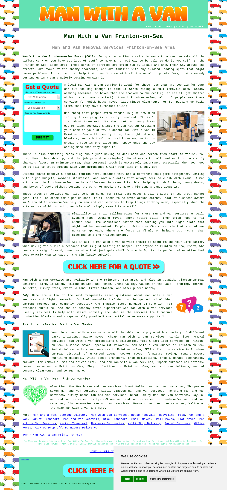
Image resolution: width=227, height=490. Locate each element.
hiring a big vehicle (65, 206)
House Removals (143, 415)
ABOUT (169, 26)
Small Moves (141, 419)
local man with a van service (92, 84)
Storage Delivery (73, 415)
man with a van (77, 407)
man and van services (170, 213)
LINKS (158, 26)
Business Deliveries (107, 423)
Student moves (34, 174)
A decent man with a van (128, 130)
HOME (148, 26)
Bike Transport (115, 419)
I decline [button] (140, 479)
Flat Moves (186, 419)
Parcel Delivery (177, 423)
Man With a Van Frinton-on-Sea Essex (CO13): (60, 56)
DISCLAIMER (196, 26)
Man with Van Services (109, 415)
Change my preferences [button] (162, 479)
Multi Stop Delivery (144, 423)
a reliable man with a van (153, 56)
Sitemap (25, 460)
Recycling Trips (172, 415)
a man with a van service (113, 242)
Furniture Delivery (80, 427)
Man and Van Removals (81, 419)
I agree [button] (127, 479)
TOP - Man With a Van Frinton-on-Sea (52, 434)
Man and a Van (44, 415)
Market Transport (45, 419)
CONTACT (181, 26)
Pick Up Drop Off (48, 427)
